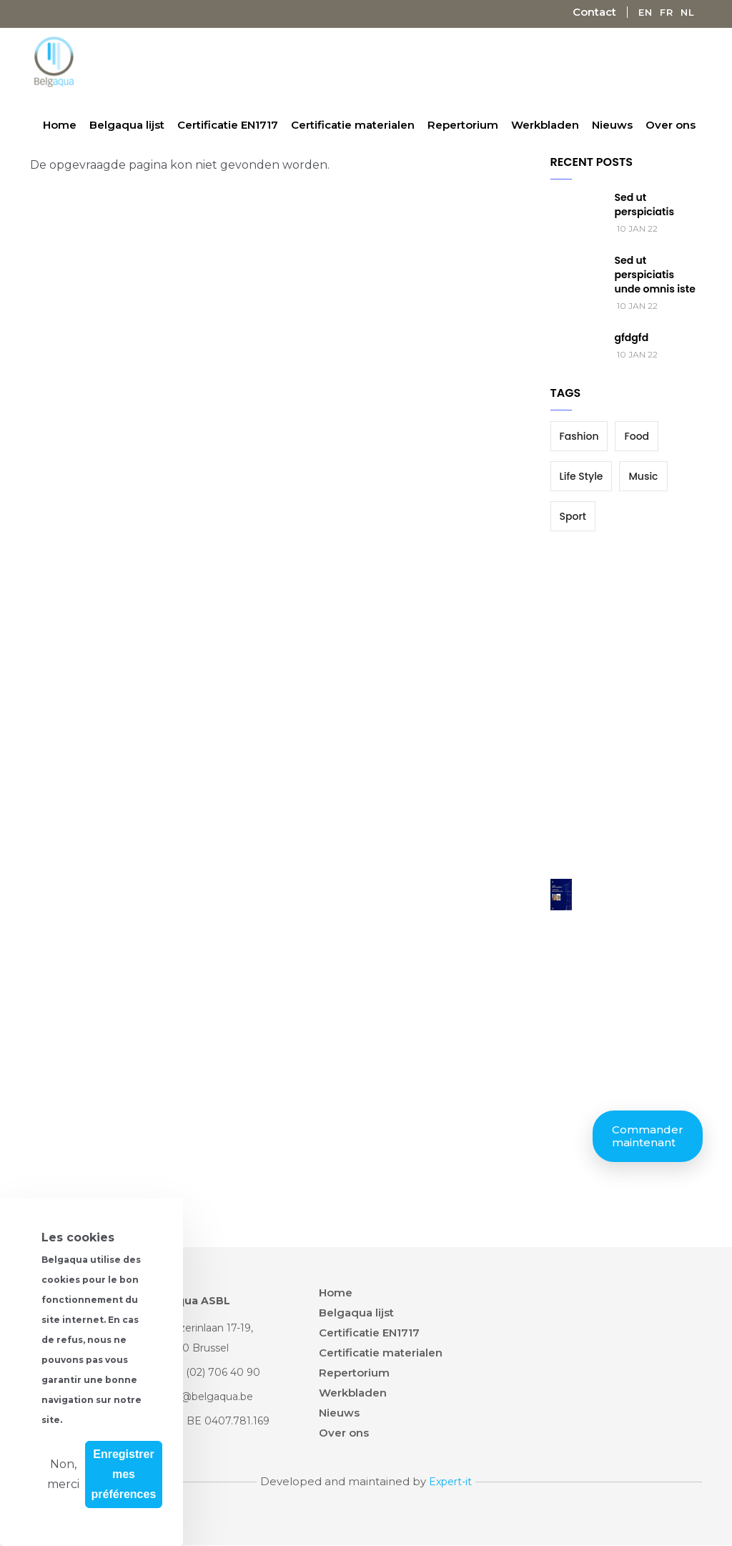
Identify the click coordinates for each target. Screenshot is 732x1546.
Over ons (671, 125)
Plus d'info (97, 1419)
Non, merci (63, 1474)
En (645, 12)
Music (643, 476)
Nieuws (612, 125)
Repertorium (462, 125)
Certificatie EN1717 (227, 125)
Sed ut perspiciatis (645, 204)
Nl (688, 12)
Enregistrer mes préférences (124, 1474)
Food (636, 436)
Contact (594, 12)
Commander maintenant (647, 1136)
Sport (573, 516)
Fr (666, 12)
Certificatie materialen (353, 125)
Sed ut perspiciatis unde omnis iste (655, 274)
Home (59, 125)
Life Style (581, 476)
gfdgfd (632, 337)
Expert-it (450, 1481)
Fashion (579, 436)
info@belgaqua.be (207, 1396)
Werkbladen (545, 125)
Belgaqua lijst (126, 125)
